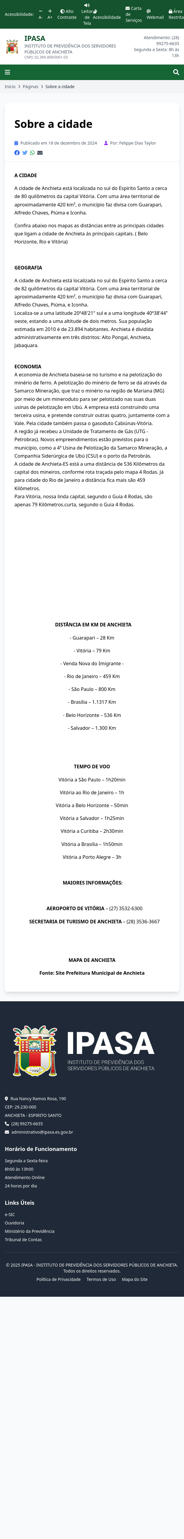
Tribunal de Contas (23, 1239)
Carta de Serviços (133, 14)
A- (41, 14)
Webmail (155, 14)
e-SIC (10, 1214)
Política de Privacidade (58, 1279)
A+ (50, 14)
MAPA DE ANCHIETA (91, 960)
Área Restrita (176, 14)
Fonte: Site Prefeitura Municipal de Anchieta (92, 973)
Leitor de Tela (87, 14)
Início (10, 86)
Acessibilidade (107, 14)
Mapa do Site (135, 1279)
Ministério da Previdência (30, 1231)
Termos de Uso (101, 1279)
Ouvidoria (14, 1223)
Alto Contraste (67, 14)
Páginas (30, 86)
